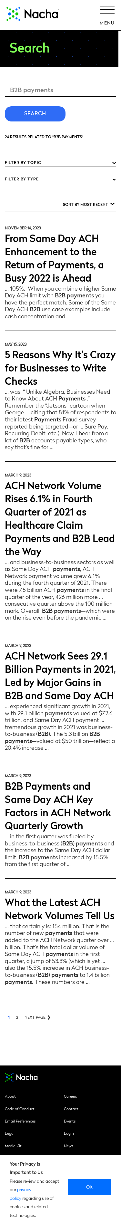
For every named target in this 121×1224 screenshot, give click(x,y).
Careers (70, 1096)
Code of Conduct (20, 1108)
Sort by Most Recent (85, 204)
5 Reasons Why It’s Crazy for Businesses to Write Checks (60, 367)
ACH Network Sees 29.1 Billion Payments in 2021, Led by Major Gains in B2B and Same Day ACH (60, 675)
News (68, 1145)
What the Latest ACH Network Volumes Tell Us (60, 908)
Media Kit (13, 1145)
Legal (10, 1133)
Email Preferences (20, 1120)
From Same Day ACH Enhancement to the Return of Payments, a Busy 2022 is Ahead (54, 257)
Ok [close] (89, 1187)
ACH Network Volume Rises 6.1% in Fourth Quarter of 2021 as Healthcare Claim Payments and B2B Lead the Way (60, 517)
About (10, 1096)
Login (69, 1133)
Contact (71, 1108)
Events (70, 1120)
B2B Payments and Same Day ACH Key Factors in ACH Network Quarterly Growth (58, 805)
